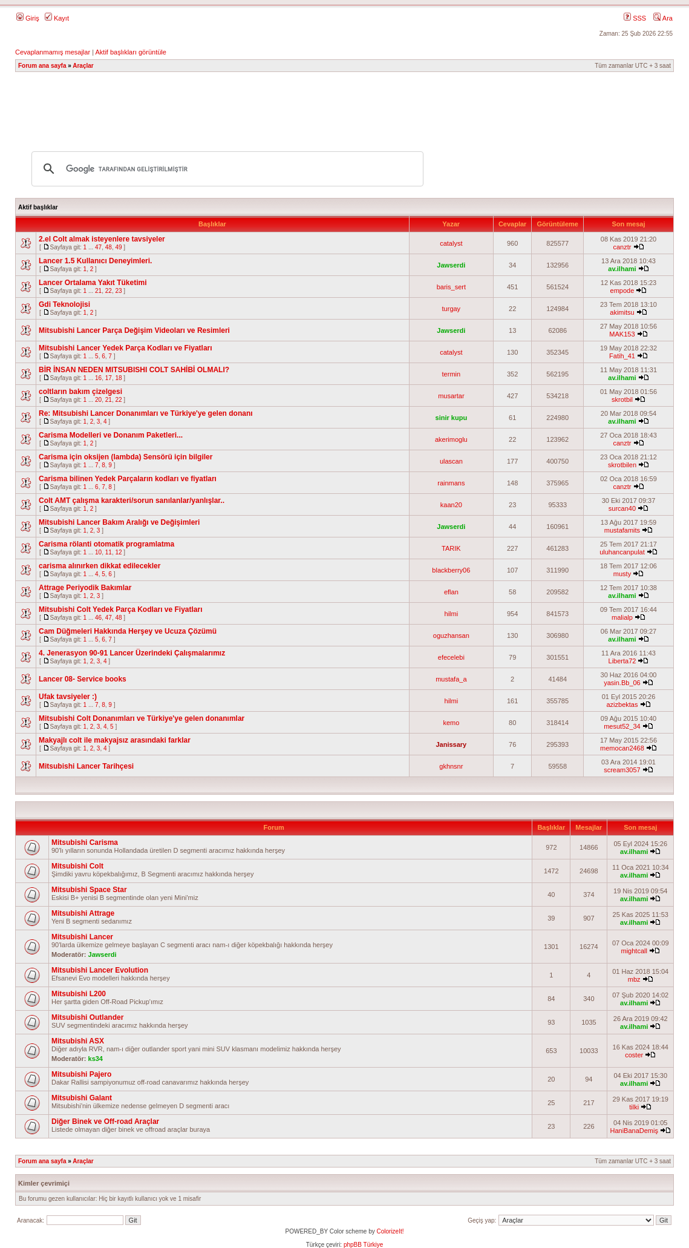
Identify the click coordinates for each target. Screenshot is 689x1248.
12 (118, 552)
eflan (451, 592)
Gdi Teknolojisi (64, 304)
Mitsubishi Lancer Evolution (99, 970)
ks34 (95, 1058)
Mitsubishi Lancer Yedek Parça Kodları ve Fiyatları (125, 348)
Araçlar (83, 65)
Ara (663, 18)
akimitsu (622, 312)
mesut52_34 (622, 726)
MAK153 (622, 334)
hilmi (452, 613)
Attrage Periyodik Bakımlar (85, 587)
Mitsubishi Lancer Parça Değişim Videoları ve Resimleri (134, 330)
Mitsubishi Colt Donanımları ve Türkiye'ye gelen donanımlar (141, 718)
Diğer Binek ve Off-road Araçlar (105, 1121)
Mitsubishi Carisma (84, 842)
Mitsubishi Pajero (81, 1074)
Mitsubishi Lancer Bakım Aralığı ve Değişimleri (119, 522)
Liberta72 (622, 661)
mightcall (634, 950)
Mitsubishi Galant (81, 1098)
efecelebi (451, 657)
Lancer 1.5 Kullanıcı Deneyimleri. (95, 261)
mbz (634, 979)
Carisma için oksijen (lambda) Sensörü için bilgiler (125, 457)
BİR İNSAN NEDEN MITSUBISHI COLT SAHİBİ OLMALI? (134, 370)
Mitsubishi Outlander (87, 1017)
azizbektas (622, 704)
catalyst (451, 243)
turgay (451, 308)
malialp (622, 617)
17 (108, 378)
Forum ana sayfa (42, 65)
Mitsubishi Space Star (89, 889)
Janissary (451, 744)
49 (118, 247)
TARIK (451, 548)
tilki (634, 1107)
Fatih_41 (622, 356)
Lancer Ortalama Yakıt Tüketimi (93, 282)
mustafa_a (451, 679)
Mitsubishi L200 (78, 994)
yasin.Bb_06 (622, 682)
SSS (635, 18)
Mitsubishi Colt (77, 866)
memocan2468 (622, 748)
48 (108, 247)
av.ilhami (622, 268)
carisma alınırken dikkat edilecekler (99, 566)
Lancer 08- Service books (82, 679)
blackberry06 (451, 570)
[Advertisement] (345, 106)
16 (98, 378)
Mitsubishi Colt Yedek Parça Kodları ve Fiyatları (121, 609)
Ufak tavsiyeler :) (68, 696)
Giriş (27, 18)
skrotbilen (622, 464)
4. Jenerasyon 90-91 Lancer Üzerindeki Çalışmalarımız (132, 653)
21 (98, 290)
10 (98, 552)
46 (98, 617)
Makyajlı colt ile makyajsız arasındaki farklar (115, 740)
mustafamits (622, 530)
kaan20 (451, 504)
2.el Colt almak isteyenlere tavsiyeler (102, 239)
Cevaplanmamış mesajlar (52, 52)
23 (118, 290)
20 (98, 399)
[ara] (225, 169)
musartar (451, 395)
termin (451, 374)
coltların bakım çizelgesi (80, 391)
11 (108, 552)
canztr (622, 247)
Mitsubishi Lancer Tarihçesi (86, 766)
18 (118, 378)
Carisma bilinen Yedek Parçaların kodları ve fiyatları (128, 479)
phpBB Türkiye (363, 1244)
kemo (451, 722)
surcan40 (622, 508)
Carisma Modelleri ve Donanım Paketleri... (111, 435)
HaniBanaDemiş (634, 1130)
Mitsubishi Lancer (82, 937)
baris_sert (451, 287)
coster (634, 1055)
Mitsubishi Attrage (82, 913)
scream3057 (622, 769)
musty (622, 573)
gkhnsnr (451, 766)
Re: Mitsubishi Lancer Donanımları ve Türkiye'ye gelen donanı (146, 413)
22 (108, 290)
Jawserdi (451, 265)
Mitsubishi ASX (77, 1041)
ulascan (451, 461)
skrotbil (622, 399)
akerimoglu (451, 439)
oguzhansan (451, 635)
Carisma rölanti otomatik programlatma (106, 544)
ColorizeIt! (389, 1231)
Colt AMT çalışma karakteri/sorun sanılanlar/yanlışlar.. (131, 500)
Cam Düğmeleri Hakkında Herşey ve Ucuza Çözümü (128, 631)
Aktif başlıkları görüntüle (130, 52)
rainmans (451, 483)
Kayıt (57, 18)
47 (98, 247)
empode (622, 290)
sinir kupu (452, 417)
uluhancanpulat (622, 552)
